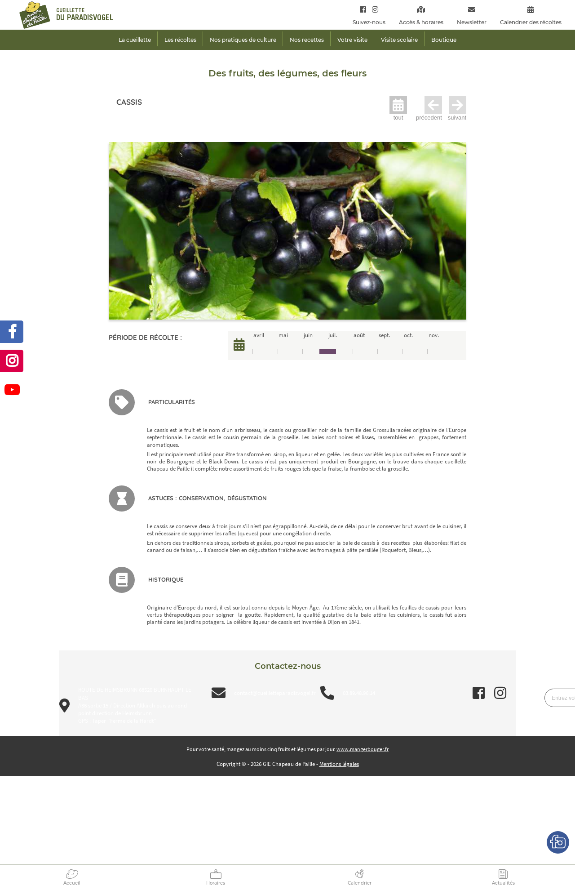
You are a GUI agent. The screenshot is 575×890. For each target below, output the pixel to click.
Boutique (443, 39)
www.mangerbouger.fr (362, 749)
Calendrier (360, 883)
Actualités (503, 883)
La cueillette (135, 39)
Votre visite (352, 39)
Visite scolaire (399, 39)
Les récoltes (180, 39)
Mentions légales (339, 764)
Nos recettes (307, 39)
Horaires (215, 883)
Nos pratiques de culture (243, 39)
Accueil (71, 883)
